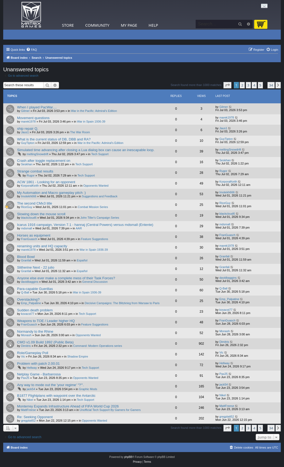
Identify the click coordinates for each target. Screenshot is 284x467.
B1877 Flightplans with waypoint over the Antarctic (56, 396)
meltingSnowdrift (37, 154)
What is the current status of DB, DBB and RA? (54, 139)
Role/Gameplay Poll (32, 353)
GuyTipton (27, 142)
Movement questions (33, 118)
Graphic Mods (88, 389)
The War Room (80, 132)
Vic (23, 356)
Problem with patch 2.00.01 (38, 364)
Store (68, 25)
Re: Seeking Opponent (35, 417)
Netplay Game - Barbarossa (39, 374)
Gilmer (25, 110)
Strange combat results (35, 171)
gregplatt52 (28, 420)
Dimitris (26, 345)
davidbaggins (29, 281)
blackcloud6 (29, 217)
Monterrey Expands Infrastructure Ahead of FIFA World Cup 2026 (68, 406)
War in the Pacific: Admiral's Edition (94, 110)
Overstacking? (28, 299)
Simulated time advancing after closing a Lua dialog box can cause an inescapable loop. (86, 150)
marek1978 (28, 121)
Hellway (32, 367)
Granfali (26, 260)
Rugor (31, 175)
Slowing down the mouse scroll (41, 214)
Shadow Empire (77, 356)
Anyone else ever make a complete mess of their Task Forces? (66, 278)
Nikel (30, 399)
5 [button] (260, 85)
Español (82, 260)
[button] (227, 85)
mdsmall (26, 228)
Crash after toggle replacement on (43, 161)
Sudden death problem (35, 310)
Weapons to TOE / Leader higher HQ (46, 321)
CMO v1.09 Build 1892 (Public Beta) (45, 342)
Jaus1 (25, 132)
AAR (79, 228)
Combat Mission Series (93, 207)
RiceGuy (26, 207)
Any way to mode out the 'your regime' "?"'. (50, 385)
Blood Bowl (26, 257)
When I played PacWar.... (37, 107)
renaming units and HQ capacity (42, 246)
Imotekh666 (28, 196)
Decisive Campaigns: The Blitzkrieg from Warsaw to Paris (122, 303)
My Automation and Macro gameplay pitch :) (51, 193)
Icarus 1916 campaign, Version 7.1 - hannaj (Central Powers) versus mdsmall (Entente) (85, 225)
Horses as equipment (33, 235)
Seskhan (27, 164)
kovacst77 (27, 313)
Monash (26, 335)
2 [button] (242, 85)
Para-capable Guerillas (35, 289)
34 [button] (271, 85)
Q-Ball (25, 292)
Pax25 (25, 377)
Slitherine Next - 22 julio (35, 267)
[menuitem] (31, 49)
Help (153, 25)
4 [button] (254, 85)
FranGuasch (29, 239)
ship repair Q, (27, 129)
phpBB (128, 457)
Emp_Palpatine (31, 303)
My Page (129, 25)
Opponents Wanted (95, 185)
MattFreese (28, 409)
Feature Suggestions (94, 239)
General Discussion (95, 281)
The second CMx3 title (34, 203)
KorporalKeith (30, 185)
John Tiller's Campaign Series (99, 217)
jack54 (31, 389)
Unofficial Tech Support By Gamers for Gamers (110, 409)
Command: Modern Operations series (97, 345)
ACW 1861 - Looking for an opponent (46, 182)
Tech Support (100, 154)
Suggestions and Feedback (99, 196)
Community (97, 25)
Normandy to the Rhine (35, 331)
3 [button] (248, 85)
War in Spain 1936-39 (91, 121)
